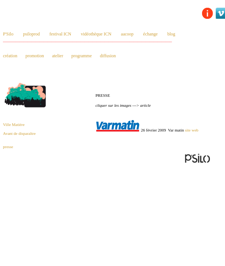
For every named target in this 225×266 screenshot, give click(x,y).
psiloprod (31, 34)
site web (191, 130)
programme (81, 55)
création (10, 55)
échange (150, 34)
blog (171, 34)
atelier (57, 55)
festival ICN (60, 34)
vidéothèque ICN (96, 34)
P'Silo (8, 34)
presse (8, 146)
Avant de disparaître (19, 133)
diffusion (108, 55)
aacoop (127, 34)
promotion (35, 55)
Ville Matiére (13, 124)
